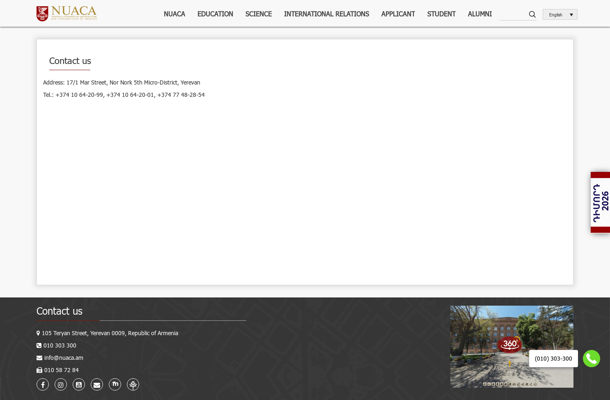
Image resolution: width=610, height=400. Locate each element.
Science (258, 14)
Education (215, 14)
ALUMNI (480, 14)
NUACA (174, 14)
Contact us (60, 311)
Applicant (398, 14)
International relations (326, 14)
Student (441, 14)
